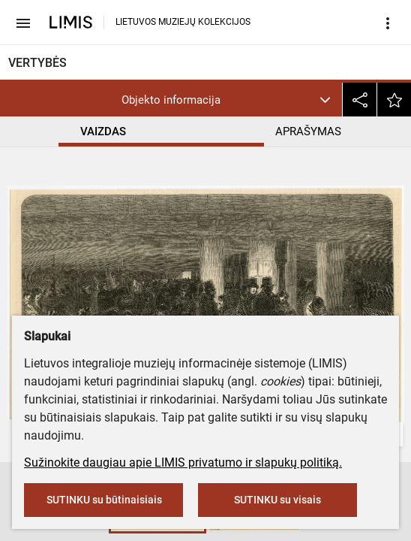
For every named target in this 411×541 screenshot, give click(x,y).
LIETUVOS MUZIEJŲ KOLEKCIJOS (183, 22)
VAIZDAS (103, 131)
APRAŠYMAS (308, 131)
